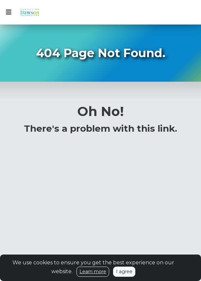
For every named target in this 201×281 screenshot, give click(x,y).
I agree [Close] (124, 271)
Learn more (92, 271)
